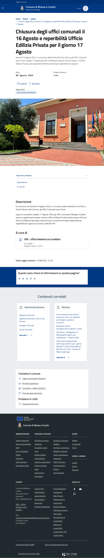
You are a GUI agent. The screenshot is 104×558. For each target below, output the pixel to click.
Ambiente (38, 444)
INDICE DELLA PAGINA (52, 175)
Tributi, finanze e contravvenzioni (59, 464)
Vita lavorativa (58, 472)
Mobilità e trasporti (60, 451)
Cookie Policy (58, 535)
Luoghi (74, 462)
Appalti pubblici (40, 455)
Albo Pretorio (58, 496)
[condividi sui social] (21, 83)
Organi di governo (22, 440)
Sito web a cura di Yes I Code (29, 553)
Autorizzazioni (40, 458)
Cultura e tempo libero (41, 467)
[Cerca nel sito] (85, 8)
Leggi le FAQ (39, 488)
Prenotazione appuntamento (40, 494)
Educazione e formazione (39, 474)
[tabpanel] (33, 333)
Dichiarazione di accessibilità (59, 519)
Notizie (74, 440)
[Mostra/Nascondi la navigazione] (2, 8)
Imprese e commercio (61, 447)
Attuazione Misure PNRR (25, 544)
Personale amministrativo (21, 460)
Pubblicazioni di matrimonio (59, 501)
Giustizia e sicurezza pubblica (60, 442)
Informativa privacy (60, 510)
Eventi (74, 466)
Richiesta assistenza (42, 506)
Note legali (57, 513)
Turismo (56, 469)
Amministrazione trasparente (59, 490)
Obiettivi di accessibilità (57, 526)
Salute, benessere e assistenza (60, 457)
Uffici (17, 447)
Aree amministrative (23, 444)
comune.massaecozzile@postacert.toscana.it (32, 518)
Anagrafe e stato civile (41, 449)
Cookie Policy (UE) (60, 531)
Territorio (75, 470)
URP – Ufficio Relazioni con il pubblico (42, 239)
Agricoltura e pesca (42, 440)
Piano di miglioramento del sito (56, 544)
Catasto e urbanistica (42, 462)
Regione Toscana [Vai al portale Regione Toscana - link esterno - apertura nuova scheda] (21, 2)
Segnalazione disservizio (40, 501)
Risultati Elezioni (59, 506)
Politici (18, 455)
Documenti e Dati (22, 465)
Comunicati (76, 444)
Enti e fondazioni (22, 451)
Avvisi (74, 447)
